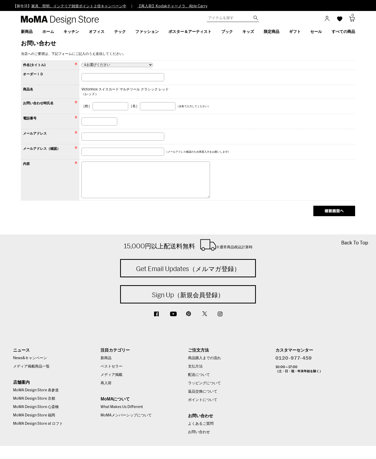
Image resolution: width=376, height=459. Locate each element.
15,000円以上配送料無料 (188, 245)
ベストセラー (111, 366)
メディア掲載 (111, 375)
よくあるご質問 (201, 424)
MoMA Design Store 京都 (34, 398)
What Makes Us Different (122, 407)
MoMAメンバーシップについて (126, 415)
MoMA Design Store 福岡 (34, 415)
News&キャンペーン (30, 358)
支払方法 (195, 366)
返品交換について (202, 391)
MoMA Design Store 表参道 (36, 390)
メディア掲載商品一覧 (31, 366)
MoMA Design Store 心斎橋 (36, 407)
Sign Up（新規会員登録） (188, 295)
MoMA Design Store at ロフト (38, 424)
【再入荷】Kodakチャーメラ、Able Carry (172, 6)
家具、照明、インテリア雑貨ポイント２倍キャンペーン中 (78, 6)
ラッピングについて (204, 383)
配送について (199, 375)
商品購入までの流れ (204, 358)
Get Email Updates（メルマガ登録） (188, 268)
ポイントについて (202, 400)
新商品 (106, 358)
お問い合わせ (199, 432)
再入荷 (106, 383)
